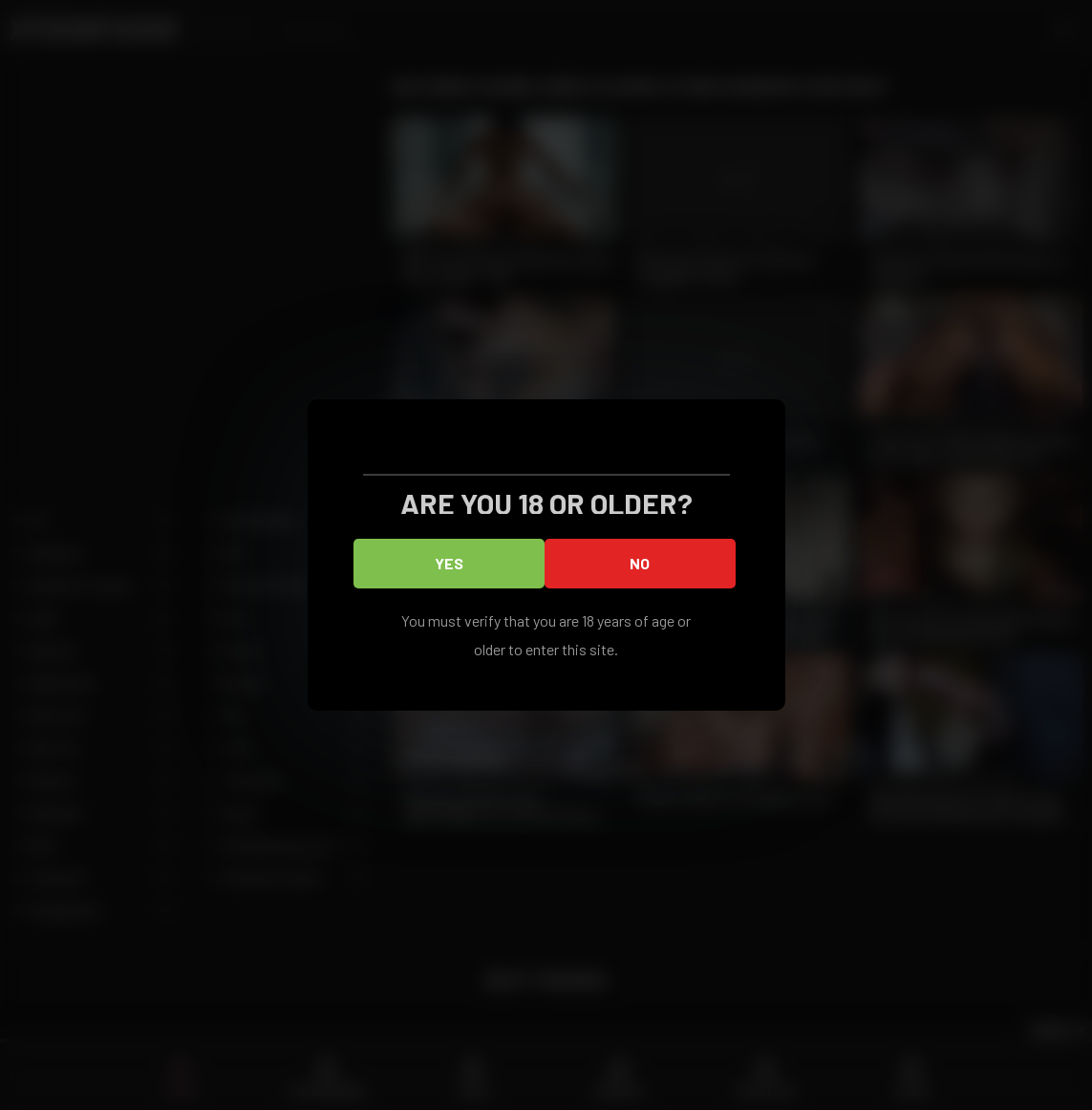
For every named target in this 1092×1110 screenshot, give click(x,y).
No (640, 563)
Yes (449, 563)
